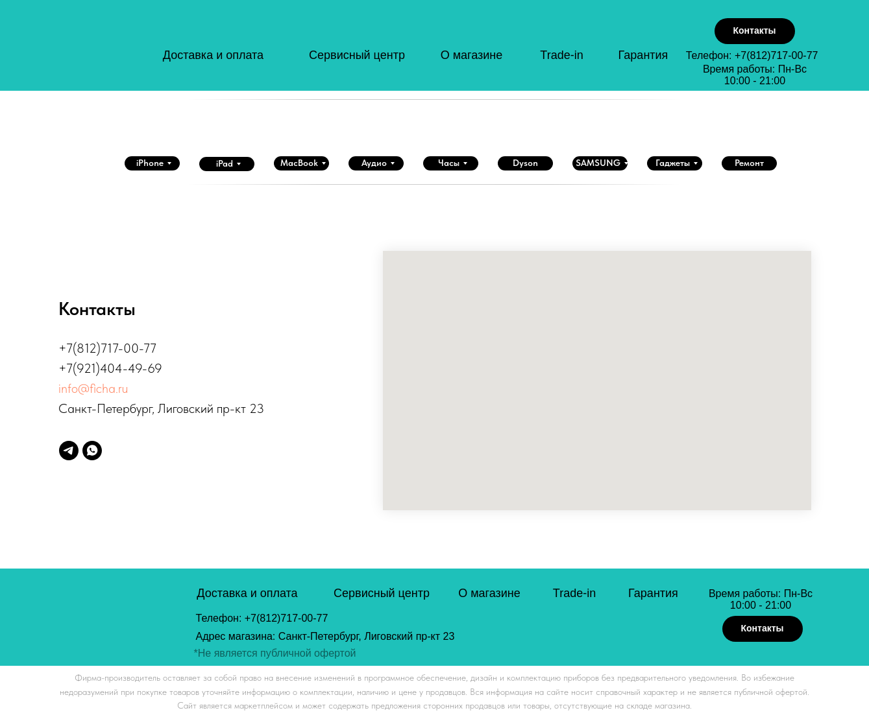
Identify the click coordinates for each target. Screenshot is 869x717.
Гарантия (643, 55)
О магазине (472, 55)
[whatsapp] (92, 450)
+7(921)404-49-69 (110, 368)
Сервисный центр (357, 55)
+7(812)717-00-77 (776, 55)
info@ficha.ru (93, 388)
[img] (117, 50)
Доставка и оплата (213, 55)
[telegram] (69, 450)
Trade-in (561, 55)
